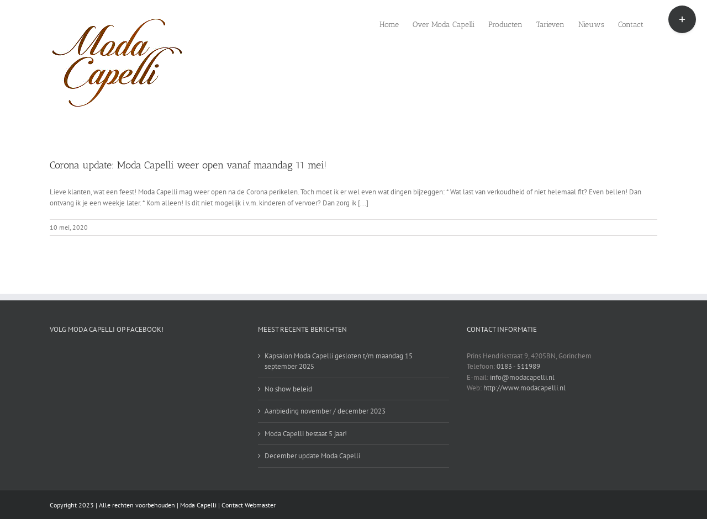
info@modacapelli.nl (522, 377)
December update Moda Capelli (312, 455)
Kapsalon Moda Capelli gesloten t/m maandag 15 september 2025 (339, 361)
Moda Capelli (198, 505)
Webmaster (260, 505)
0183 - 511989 (518, 366)
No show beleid (288, 389)
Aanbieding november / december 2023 (325, 411)
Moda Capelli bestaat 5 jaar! (306, 433)
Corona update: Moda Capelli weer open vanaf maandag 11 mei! (188, 165)
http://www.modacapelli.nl (524, 388)
